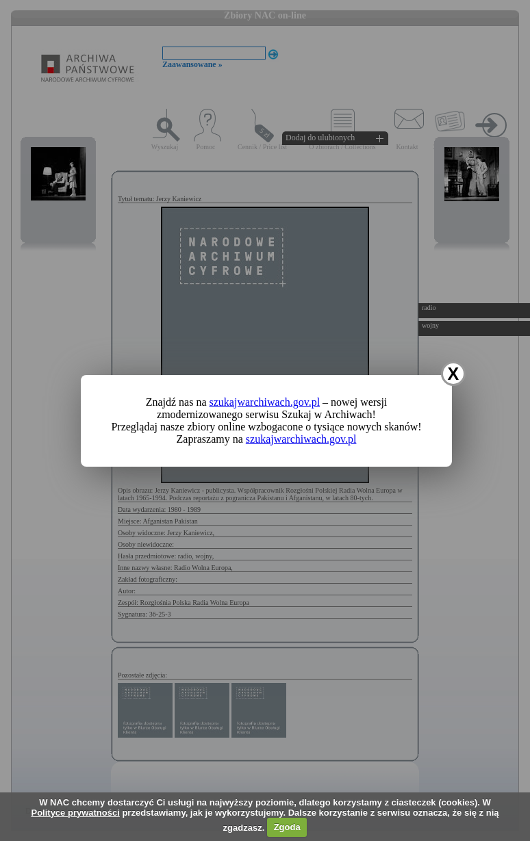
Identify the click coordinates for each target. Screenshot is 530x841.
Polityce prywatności (75, 812)
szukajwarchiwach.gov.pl (265, 402)
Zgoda (287, 827)
